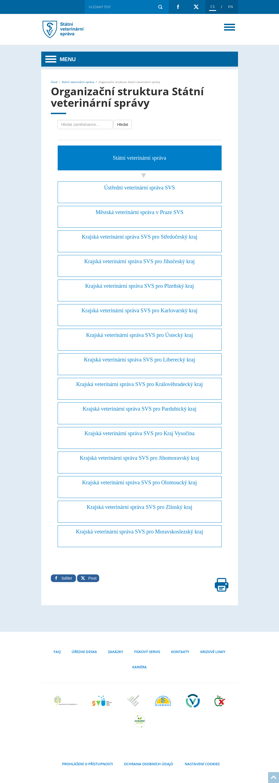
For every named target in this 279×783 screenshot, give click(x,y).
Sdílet (63, 578)
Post (88, 578)
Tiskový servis (147, 651)
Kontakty (180, 651)
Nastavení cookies (202, 763)
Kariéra (139, 667)
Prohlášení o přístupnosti (87, 763)
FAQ (57, 651)
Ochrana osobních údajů (148, 763)
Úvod (54, 82)
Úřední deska (84, 651)
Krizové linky (212, 651)
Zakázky (115, 651)
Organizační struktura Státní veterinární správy (70, 29)
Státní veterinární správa (78, 82)
